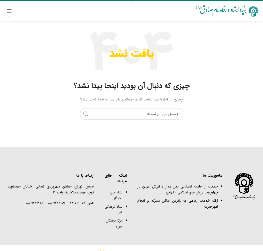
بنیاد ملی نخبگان (116, 195)
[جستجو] (131, 114)
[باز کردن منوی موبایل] (9, 11)
